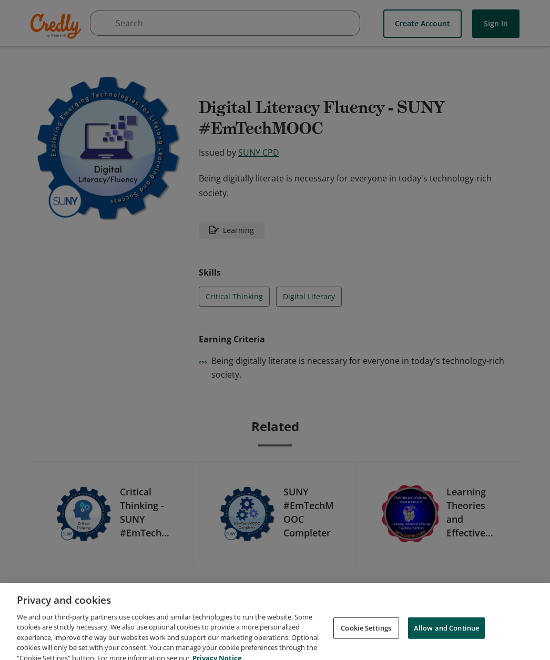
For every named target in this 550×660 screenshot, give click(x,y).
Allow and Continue (446, 638)
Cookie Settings (366, 638)
